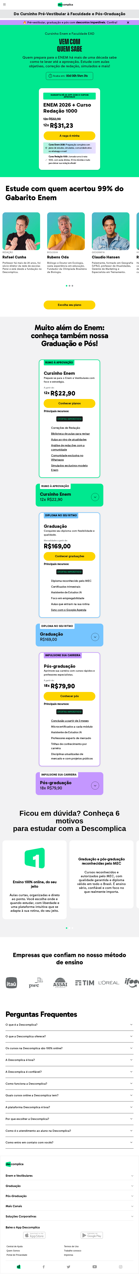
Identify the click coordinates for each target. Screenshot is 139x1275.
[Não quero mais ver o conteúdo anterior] (128, 24)
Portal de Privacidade (17, 1258)
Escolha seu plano (69, 308)
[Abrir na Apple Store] (34, 1239)
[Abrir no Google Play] (92, 1239)
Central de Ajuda (15, 1249)
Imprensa (68, 1258)
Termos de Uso (71, 1249)
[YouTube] (95, 1270)
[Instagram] (120, 1270)
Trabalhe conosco (72, 1254)
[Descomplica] (18, 1270)
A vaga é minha (69, 139)
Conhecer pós (69, 699)
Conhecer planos (69, 406)
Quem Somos (13, 1254)
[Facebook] (44, 1270)
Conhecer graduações (69, 559)
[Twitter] (68, 1270)
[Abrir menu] (5, 4)
